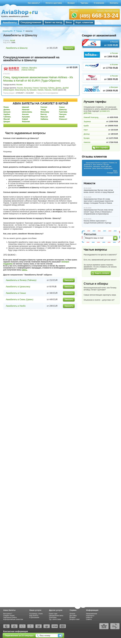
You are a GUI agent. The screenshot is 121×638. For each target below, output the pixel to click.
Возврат (71, 3)
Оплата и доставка (54, 3)
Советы (89, 619)
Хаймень (44, 119)
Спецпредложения (31, 22)
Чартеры (84, 3)
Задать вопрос (102, 273)
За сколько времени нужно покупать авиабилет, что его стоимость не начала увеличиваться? (100, 267)
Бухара (87, 138)
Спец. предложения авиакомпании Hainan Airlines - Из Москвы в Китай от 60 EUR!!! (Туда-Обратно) (38, 79)
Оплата (72, 614)
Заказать (68, 48)
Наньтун (44, 117)
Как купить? (7, 614)
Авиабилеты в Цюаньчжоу (18, 287)
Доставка (73, 615)
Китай (12, 40)
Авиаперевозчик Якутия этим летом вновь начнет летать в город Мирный (99, 191)
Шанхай (25, 107)
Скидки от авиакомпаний (99, 35)
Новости (89, 183)
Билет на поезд (53, 22)
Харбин (7, 114)
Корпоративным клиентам (13, 619)
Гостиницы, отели (36, 614)
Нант (86, 130)
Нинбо (55, 90)
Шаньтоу (63, 109)
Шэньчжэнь (27, 112)
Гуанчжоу (43, 88)
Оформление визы (56, 615)
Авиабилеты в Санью (16, 293)
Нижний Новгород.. (91, 117)
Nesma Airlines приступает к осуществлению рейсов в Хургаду (97, 222)
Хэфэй (25, 119)
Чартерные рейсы (10, 617)
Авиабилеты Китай (33, 275)
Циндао (7, 121)
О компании (99, 3)
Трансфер (53, 617)
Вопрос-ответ (75, 619)
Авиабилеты (10, 22)
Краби (86, 126)
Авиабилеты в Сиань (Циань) (19, 299)
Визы (69, 22)
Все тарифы (102, 147)
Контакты (114, 3)
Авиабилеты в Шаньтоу (17, 48)
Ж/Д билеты (33, 615)
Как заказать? (34, 3)
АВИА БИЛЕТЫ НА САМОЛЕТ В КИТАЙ (40, 103)
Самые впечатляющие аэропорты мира (100, 295)
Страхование (34, 617)
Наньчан (47, 90)
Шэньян (7, 112)
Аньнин (20, 88)
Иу (28, 90)
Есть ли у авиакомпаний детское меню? (100, 260)
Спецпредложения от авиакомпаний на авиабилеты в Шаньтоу (31, 59)
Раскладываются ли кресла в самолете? (100, 255)
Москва (19, 85)
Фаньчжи (26, 121)
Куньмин (33, 90)
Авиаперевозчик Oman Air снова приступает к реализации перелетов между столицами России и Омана (98, 201)
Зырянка (87, 121)
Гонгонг (44, 107)
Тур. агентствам (55, 619)
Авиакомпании (91, 614)
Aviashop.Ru (8, 31)
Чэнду (43, 109)
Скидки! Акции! (9, 615)
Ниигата (87, 142)
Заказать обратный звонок (107, 11)
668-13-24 (99, 15)
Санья (61, 107)
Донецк (87, 134)
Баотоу (44, 114)
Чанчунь (62, 114)
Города (19, 31)
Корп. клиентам (84, 22)
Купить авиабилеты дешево (15, 16)
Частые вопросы (95, 249)
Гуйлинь (51, 88)
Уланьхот (63, 119)
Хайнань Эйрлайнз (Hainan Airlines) (29, 69)
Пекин (6, 107)
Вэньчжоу (28, 88)
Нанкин (40, 90)
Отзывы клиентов (94, 156)
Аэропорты (90, 615)
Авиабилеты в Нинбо (16, 306)
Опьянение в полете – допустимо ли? (99, 300)
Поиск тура (53, 614)
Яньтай (7, 119)
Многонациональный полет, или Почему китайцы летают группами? (100, 289)
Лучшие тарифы (95, 101)
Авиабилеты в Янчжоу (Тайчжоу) (21, 280)
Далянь (59, 88)
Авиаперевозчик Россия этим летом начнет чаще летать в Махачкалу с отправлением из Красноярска (98, 212)
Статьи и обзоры (96, 283)
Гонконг (36, 88)
